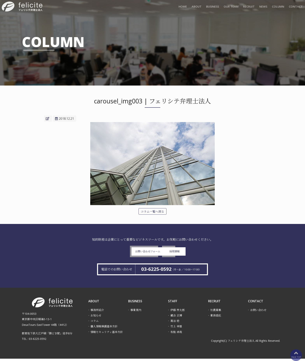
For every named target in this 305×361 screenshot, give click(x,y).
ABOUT (197, 7)
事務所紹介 (97, 312)
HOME (183, 7)
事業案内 (135, 312)
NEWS (263, 7)
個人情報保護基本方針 (104, 328)
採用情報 (181, 253)
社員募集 (215, 312)
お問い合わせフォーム (123, 253)
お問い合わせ (258, 312)
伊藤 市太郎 (177, 312)
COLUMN (278, 7)
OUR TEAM (231, 7)
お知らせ (95, 318)
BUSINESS (212, 7)
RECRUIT (249, 7)
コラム (94, 323)
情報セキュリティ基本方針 (106, 334)
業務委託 (215, 318)
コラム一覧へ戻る (152, 212)
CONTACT (296, 7)
